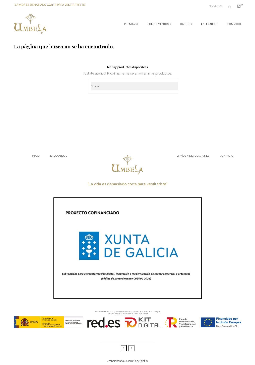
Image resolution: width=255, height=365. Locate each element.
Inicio (36, 153)
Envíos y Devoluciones (193, 153)
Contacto (226, 153)
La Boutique (58, 153)
